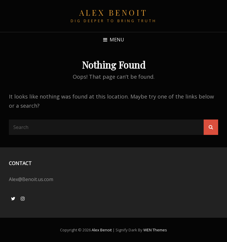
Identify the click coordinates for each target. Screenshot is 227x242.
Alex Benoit (113, 12)
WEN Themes (155, 230)
